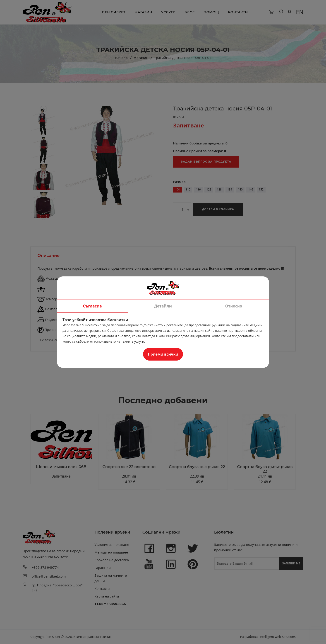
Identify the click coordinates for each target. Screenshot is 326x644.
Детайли (163, 306)
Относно (233, 306)
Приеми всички (163, 354)
